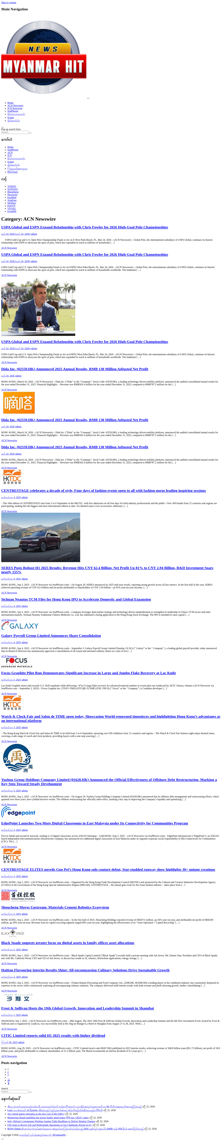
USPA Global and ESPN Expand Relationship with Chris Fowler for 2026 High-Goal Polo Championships (84, 227)
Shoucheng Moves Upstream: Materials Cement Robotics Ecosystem (55, 907)
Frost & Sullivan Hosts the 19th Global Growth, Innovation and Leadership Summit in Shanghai (77, 1008)
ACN (10, 152)
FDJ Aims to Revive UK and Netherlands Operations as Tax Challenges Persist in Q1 (49, 1125)
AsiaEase (12, 200)
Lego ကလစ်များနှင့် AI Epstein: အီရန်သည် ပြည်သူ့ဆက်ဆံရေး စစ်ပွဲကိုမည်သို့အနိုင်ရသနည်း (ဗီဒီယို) (55, 1110)
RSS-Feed (12, 172)
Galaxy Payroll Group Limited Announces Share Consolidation (51, 636)
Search (4, 1088)
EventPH (11, 211)
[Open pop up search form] (2, 127)
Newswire (12, 194)
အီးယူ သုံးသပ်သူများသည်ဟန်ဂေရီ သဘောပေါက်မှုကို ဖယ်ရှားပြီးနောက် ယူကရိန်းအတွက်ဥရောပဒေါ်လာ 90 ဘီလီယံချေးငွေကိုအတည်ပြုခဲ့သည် (74, 1106)
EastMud (11, 197)
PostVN (11, 205)
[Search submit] (30, 1092)
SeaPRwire (12, 111)
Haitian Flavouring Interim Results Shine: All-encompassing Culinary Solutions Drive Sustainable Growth (85, 970)
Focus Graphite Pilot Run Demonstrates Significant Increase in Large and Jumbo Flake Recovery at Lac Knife (88, 673)
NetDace (11, 203)
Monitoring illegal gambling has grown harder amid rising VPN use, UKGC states (48, 1117)
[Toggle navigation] (88, 98)
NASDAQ (12, 189)
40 (8, 1080)
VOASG (11, 208)
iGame (10, 117)
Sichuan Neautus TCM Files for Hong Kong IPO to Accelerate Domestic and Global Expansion (76, 599)
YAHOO (11, 186)
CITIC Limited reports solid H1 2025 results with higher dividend (53, 1035)
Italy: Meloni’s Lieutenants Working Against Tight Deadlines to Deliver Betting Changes (51, 1121)
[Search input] (15, 132)
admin (34, 234)
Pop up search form (11, 129)
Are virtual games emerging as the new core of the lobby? (35, 1114)
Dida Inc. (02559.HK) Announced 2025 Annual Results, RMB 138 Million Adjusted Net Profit (74, 369)
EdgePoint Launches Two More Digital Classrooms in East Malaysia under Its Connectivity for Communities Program (94, 823)
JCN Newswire (14, 108)
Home (10, 102)
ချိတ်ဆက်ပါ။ (13, 120)
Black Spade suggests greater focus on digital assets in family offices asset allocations (67, 943)
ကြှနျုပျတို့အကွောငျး (17, 168)
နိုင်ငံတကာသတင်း (16, 114)
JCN (9, 155)
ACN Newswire (15, 105)
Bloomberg (12, 192)
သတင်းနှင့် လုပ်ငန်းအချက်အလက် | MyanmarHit (42, 1135)
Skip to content (8, 2)
